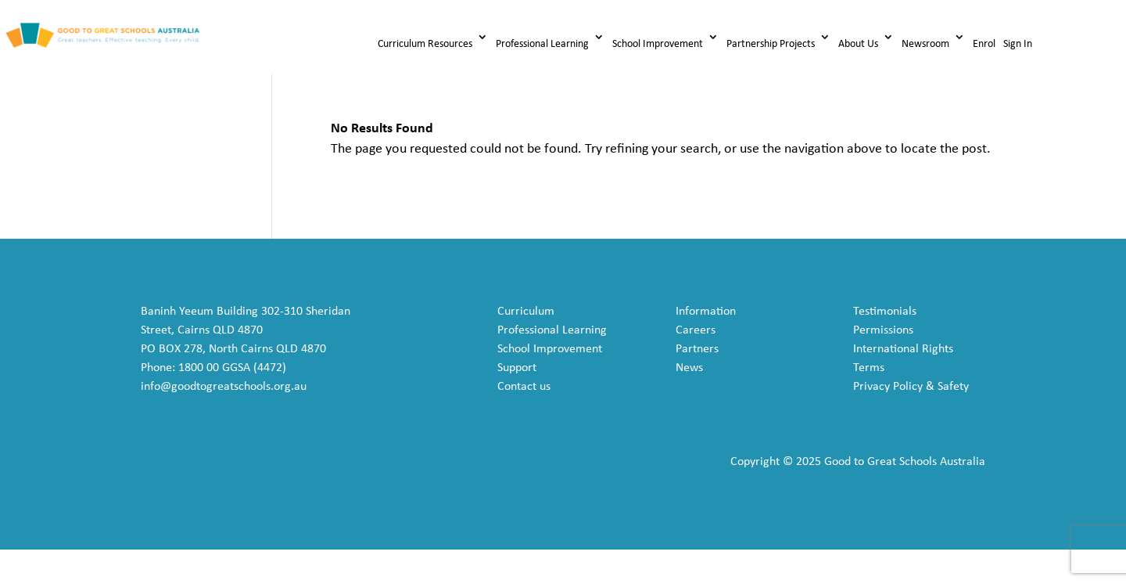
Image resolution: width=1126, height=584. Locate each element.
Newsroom (925, 44)
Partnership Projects (770, 44)
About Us (858, 44)
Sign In (1017, 44)
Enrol (984, 44)
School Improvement (657, 44)
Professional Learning (542, 44)
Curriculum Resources (425, 44)
